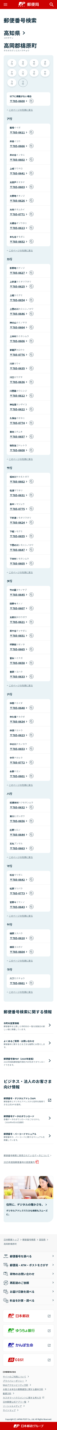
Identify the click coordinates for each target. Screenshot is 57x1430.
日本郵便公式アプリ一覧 (14, 1401)
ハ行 (23, 72)
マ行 (34, 72)
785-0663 (18, 848)
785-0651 (18, 635)
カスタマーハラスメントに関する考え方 (22, 1397)
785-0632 (18, 807)
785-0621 (18, 622)
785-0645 (18, 595)
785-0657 (18, 436)
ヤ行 (45, 72)
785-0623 (18, 735)
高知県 (42, 1239)
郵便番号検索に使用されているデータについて (26, 1155)
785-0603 (18, 187)
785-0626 (18, 200)
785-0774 (18, 423)
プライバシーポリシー (13, 1380)
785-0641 (18, 173)
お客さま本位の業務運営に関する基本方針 (23, 1389)
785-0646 (18, 314)
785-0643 (18, 907)
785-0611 (18, 132)
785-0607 (18, 608)
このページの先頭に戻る (21, 109)
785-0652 (18, 241)
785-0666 (18, 146)
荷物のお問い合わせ (19, 1274)
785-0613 (18, 228)
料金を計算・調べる (19, 1300)
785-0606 (18, 341)
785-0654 (18, 300)
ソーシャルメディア (12, 1406)
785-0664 (18, 327)
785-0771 (18, 214)
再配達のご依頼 (16, 1283)
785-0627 (18, 273)
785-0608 (18, 450)
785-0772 (18, 762)
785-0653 (18, 749)
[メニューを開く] (5, 4)
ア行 (12, 62)
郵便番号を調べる (17, 1256)
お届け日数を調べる (19, 1291)
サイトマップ (9, 1410)
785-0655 (18, 536)
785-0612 (18, 395)
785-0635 (18, 368)
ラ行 (12, 82)
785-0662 (18, 481)
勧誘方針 (7, 1393)
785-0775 (18, 509)
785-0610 (18, 938)
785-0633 (18, 676)
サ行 (34, 62)
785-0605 (18, 563)
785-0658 (18, 663)
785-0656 (18, 821)
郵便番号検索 (28, 1239)
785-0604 (18, 952)
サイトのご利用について (14, 1376)
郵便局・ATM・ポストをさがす (25, 1265)
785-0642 (18, 879)
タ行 (45, 62)
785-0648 (18, 708)
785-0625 (18, 286)
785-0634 (18, 721)
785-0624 (18, 522)
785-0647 (18, 550)
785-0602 (18, 160)
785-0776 (18, 355)
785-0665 (18, 649)
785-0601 (18, 776)
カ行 (23, 62)
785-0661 (18, 983)
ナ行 (12, 72)
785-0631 (18, 495)
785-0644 (18, 834)
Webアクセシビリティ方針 (15, 1385)
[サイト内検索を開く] (51, 4)
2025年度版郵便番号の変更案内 (19, 1162)
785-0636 (18, 382)
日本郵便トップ (11, 1239)
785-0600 (18, 101)
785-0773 (18, 893)
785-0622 (18, 409)
